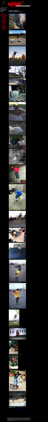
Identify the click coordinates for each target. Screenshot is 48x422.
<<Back (18, 408)
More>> (21, 408)
